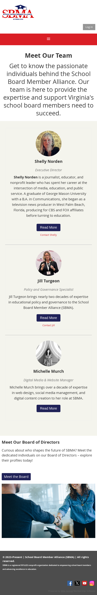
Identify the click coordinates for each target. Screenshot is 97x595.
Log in (89, 27)
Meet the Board (16, 476)
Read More (48, 227)
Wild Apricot (67, 591)
